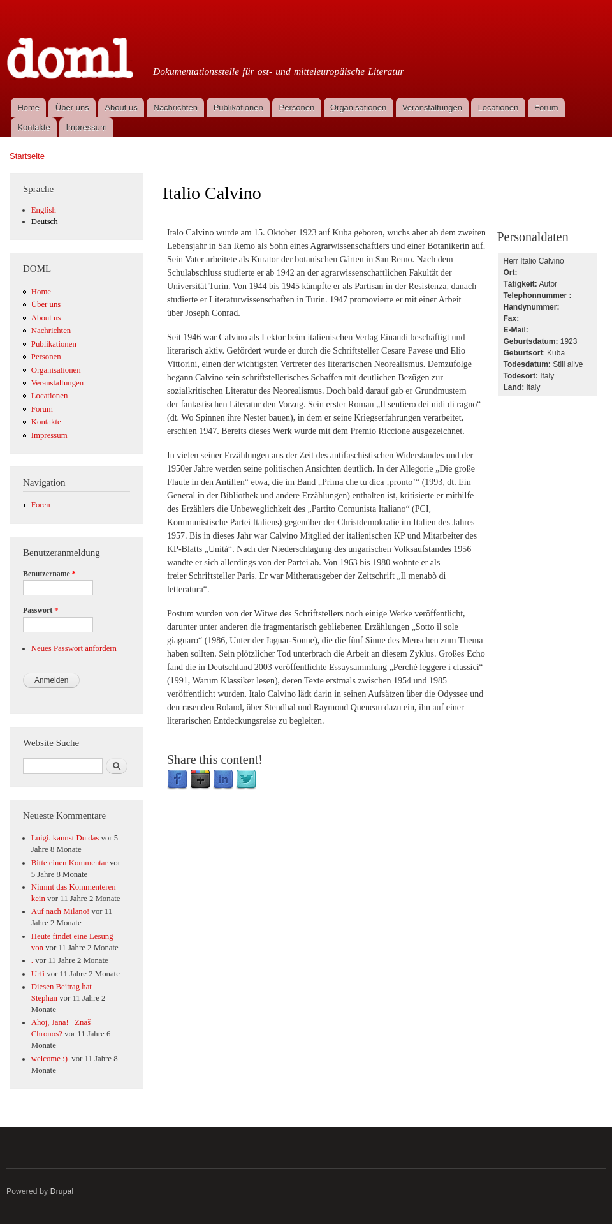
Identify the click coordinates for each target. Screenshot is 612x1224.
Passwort (40, 610)
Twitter (246, 780)
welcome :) (50, 1058)
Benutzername (49, 573)
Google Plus (200, 780)
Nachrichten (176, 107)
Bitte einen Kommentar (69, 862)
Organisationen (358, 107)
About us (121, 107)
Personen (297, 107)
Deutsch (44, 221)
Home (28, 107)
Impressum (86, 127)
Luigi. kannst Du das (65, 837)
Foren (40, 504)
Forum (546, 107)
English (43, 209)
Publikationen (238, 107)
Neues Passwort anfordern (74, 648)
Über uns (72, 107)
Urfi (38, 973)
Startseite (27, 156)
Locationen (498, 107)
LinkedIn (223, 780)
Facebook (177, 780)
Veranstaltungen (432, 107)
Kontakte (33, 127)
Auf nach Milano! (60, 911)
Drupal (62, 1191)
